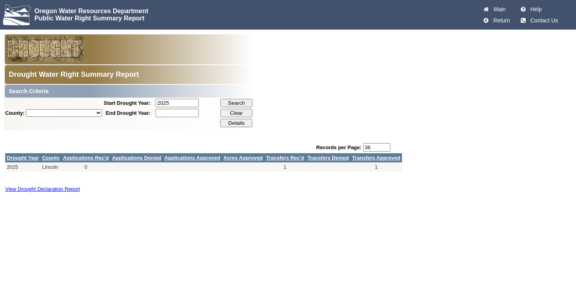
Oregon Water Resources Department (91, 11)
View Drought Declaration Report (42, 189)
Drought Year (23, 158)
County (51, 158)
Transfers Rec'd (285, 158)
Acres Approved (243, 158)
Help (534, 9)
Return (500, 20)
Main (498, 9)
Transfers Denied (328, 158)
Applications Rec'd (86, 158)
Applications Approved (192, 158)
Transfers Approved (376, 158)
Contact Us (542, 20)
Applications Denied (136, 158)
